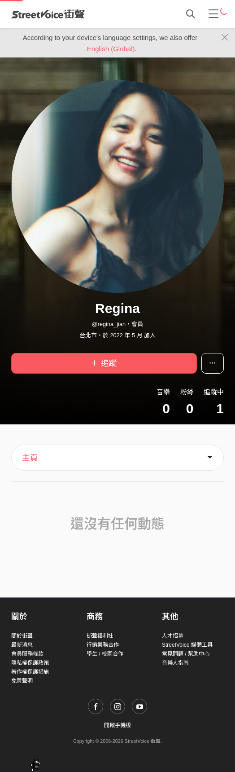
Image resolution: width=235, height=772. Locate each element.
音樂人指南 (175, 663)
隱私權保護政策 (30, 663)
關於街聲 (22, 636)
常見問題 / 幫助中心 (185, 654)
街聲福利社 (100, 636)
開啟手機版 (117, 725)
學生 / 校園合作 (105, 654)
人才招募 (172, 636)
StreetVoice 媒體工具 (187, 645)
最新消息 (22, 645)
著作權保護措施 (30, 672)
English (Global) (111, 49)
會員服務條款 (27, 654)
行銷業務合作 (103, 645)
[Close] (225, 37)
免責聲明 (22, 681)
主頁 (30, 458)
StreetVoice (48, 13)
